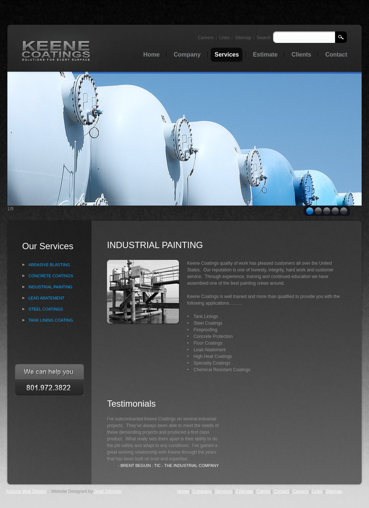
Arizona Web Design (26, 491)
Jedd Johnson (108, 491)
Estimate (244, 491)
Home (183, 491)
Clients (263, 491)
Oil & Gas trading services (56, 50)
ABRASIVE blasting (49, 265)
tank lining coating (50, 320)
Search (264, 37)
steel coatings (45, 309)
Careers (206, 37)
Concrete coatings (50, 276)
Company (202, 491)
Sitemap (243, 37)
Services (223, 491)
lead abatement (46, 298)
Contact (281, 491)
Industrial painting (50, 287)
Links (224, 37)
